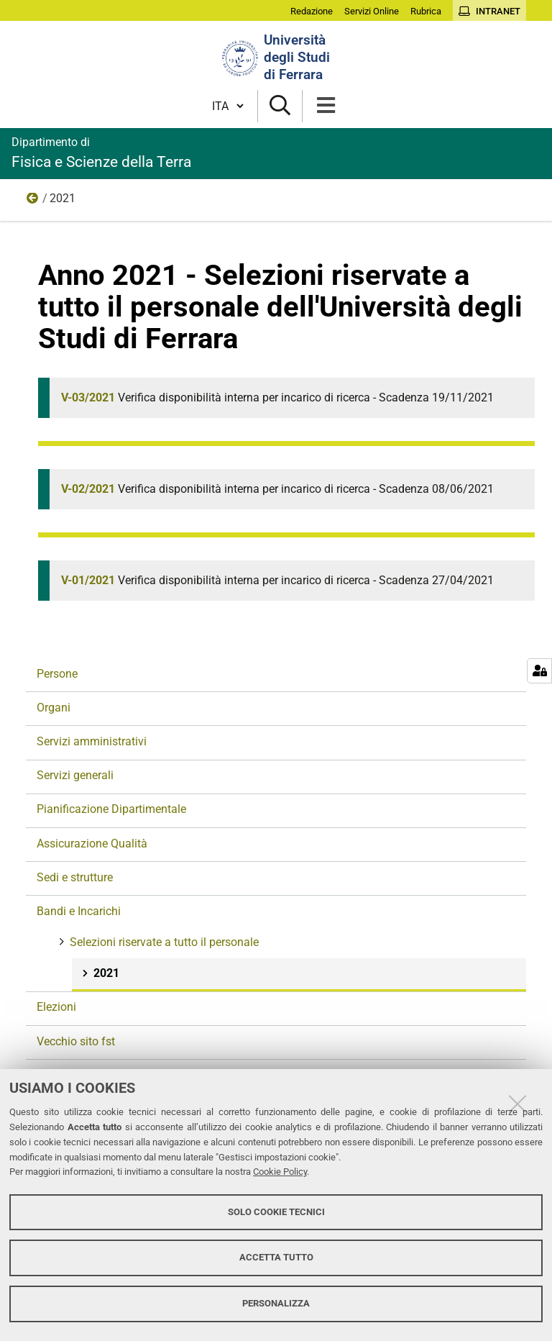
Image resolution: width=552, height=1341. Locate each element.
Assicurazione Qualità (92, 843)
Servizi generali (75, 775)
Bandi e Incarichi (79, 911)
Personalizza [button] (276, 1303)
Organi (53, 707)
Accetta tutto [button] (276, 1257)
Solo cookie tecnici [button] (276, 1211)
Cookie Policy (280, 1171)
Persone (57, 674)
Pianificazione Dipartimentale (111, 809)
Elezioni (56, 1007)
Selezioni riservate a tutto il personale (33, 201)
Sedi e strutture (75, 877)
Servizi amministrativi (92, 741)
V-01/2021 (88, 580)
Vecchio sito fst (76, 1041)
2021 (105, 973)
